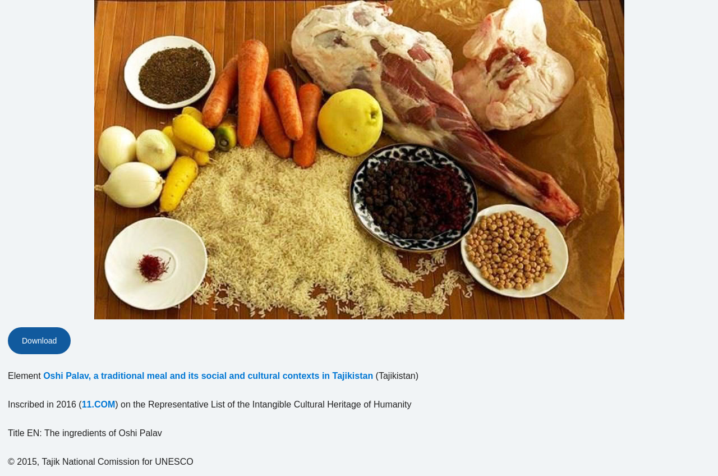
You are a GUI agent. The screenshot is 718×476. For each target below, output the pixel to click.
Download (39, 340)
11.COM (99, 404)
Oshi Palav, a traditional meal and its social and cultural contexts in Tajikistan (208, 376)
